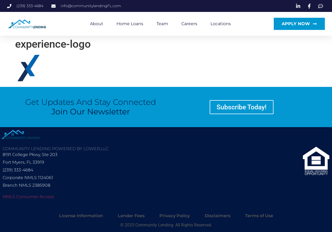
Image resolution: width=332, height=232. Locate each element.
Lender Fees (131, 215)
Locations (220, 23)
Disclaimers (217, 215)
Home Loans (129, 23)
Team (162, 23)
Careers (189, 23)
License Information (81, 215)
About (96, 23)
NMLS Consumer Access (28, 196)
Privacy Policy (174, 215)
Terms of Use (259, 215)
